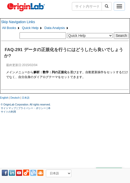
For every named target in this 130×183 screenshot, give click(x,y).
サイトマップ (8, 108)
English (4, 97)
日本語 (25, 97)
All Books (9, 28)
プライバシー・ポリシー (32, 108)
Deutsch (15, 97)
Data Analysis (54, 28)
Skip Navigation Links (18, 22)
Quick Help (30, 28)
